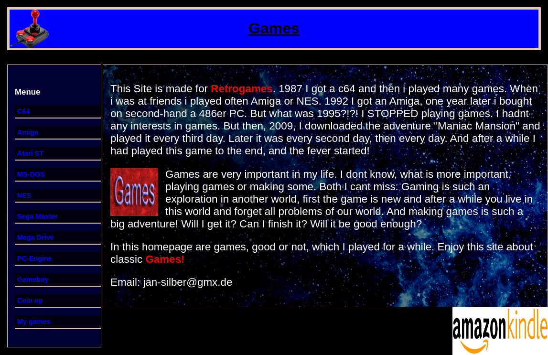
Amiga (27, 132)
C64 (23, 111)
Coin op (30, 300)
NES (24, 195)
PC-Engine (34, 258)
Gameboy (33, 279)
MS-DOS (31, 174)
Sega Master (37, 216)
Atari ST (30, 153)
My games (34, 321)
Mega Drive (35, 237)
